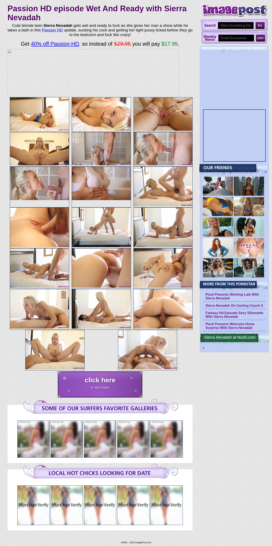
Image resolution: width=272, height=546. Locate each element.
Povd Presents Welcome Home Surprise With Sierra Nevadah (230, 326)
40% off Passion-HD (55, 44)
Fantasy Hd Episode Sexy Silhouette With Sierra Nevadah (234, 314)
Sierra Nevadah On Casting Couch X (234, 305)
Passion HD (52, 30)
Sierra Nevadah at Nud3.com (229, 337)
